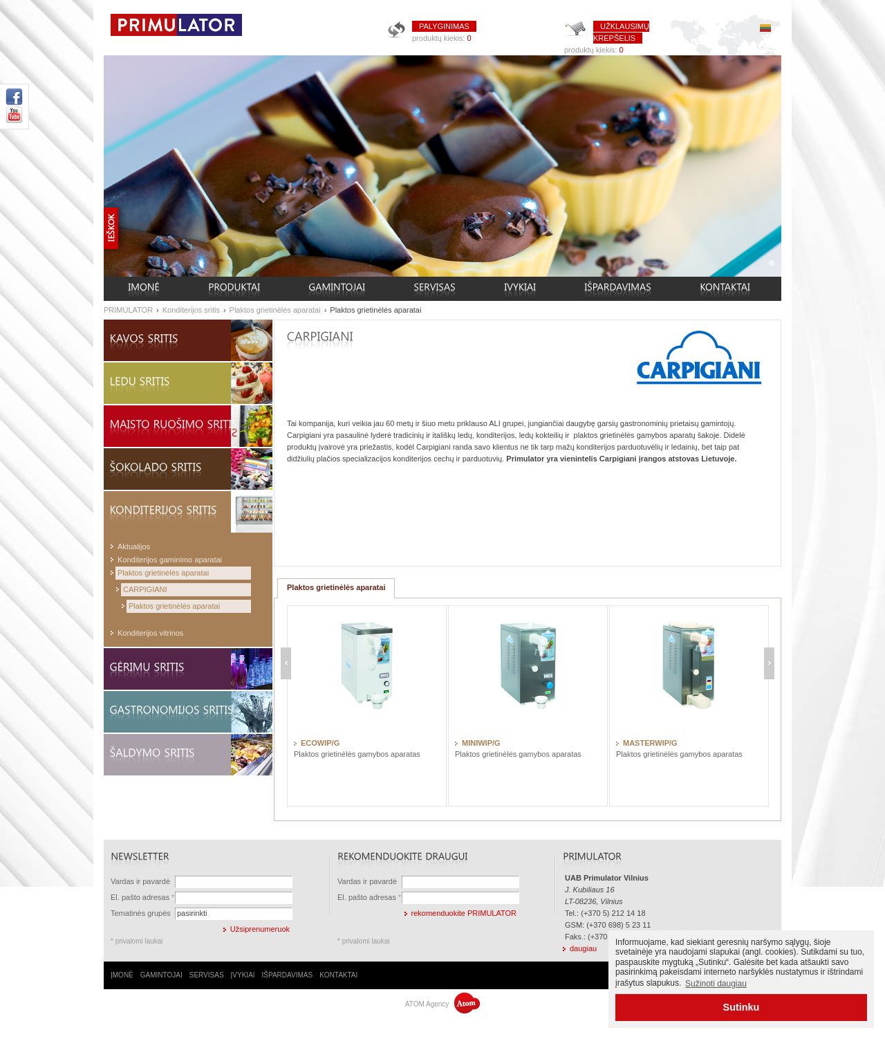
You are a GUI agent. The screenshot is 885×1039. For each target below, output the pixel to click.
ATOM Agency (442, 1004)
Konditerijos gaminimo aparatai (170, 559)
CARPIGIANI (145, 589)
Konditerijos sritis (191, 310)
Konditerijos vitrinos (150, 633)
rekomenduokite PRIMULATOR (463, 913)
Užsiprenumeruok (260, 929)
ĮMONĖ (122, 975)
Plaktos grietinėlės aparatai (275, 310)
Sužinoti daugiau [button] (716, 984)
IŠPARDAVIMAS (287, 975)
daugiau (583, 948)
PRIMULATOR (128, 310)
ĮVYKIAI (243, 975)
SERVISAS (206, 975)
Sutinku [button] (741, 1007)
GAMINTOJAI (161, 975)
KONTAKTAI (338, 975)
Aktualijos (134, 546)
